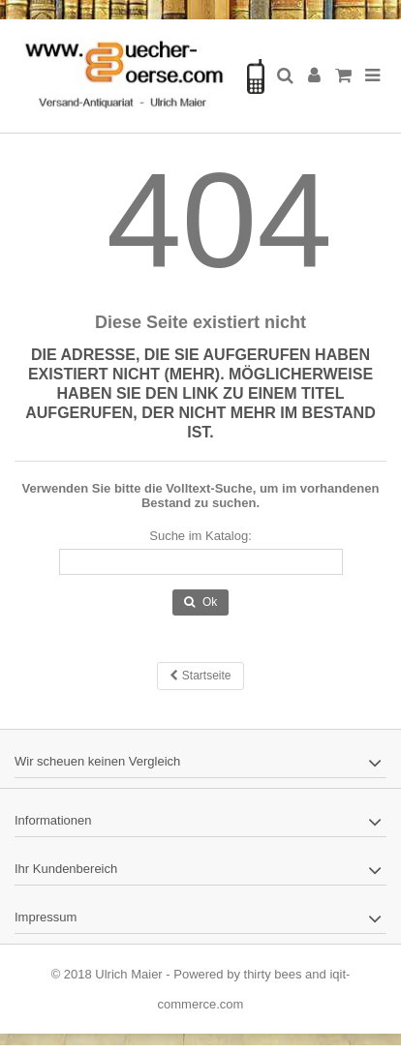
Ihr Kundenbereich (66, 868)
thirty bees (273, 974)
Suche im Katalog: (200, 535)
